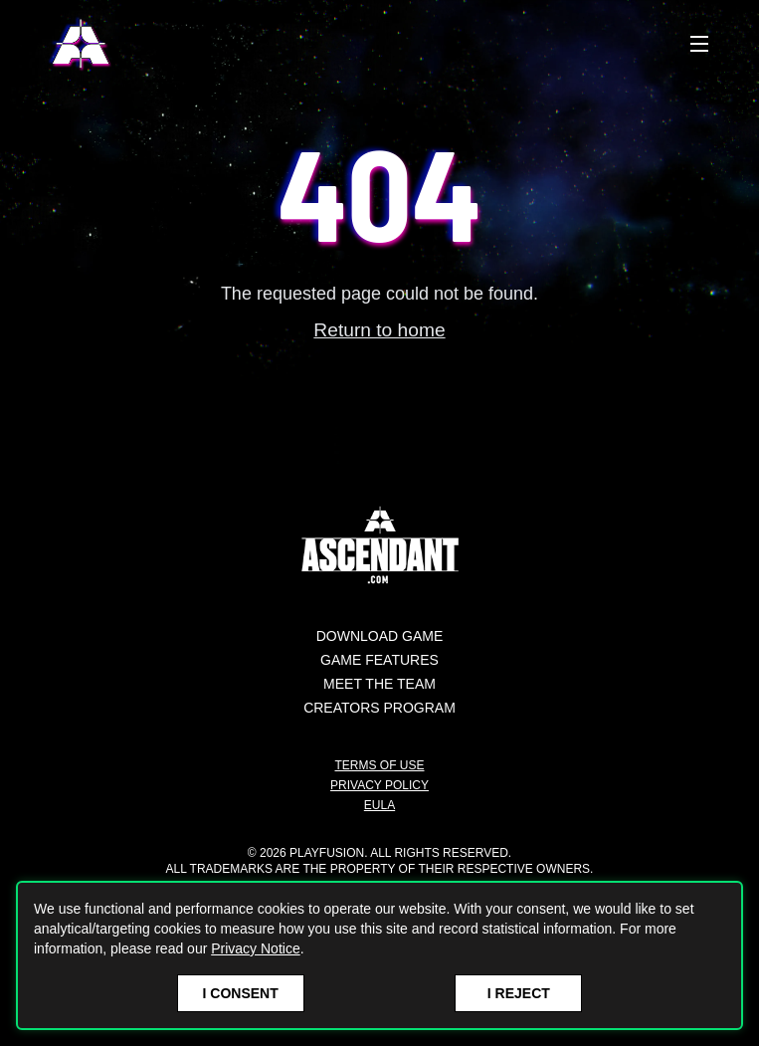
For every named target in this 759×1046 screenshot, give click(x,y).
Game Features (379, 660)
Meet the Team (379, 684)
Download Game (380, 636)
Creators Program (379, 708)
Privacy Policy (379, 785)
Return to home (379, 329)
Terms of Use (379, 765)
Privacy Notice (255, 948)
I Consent (241, 993)
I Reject (518, 993)
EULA (379, 805)
